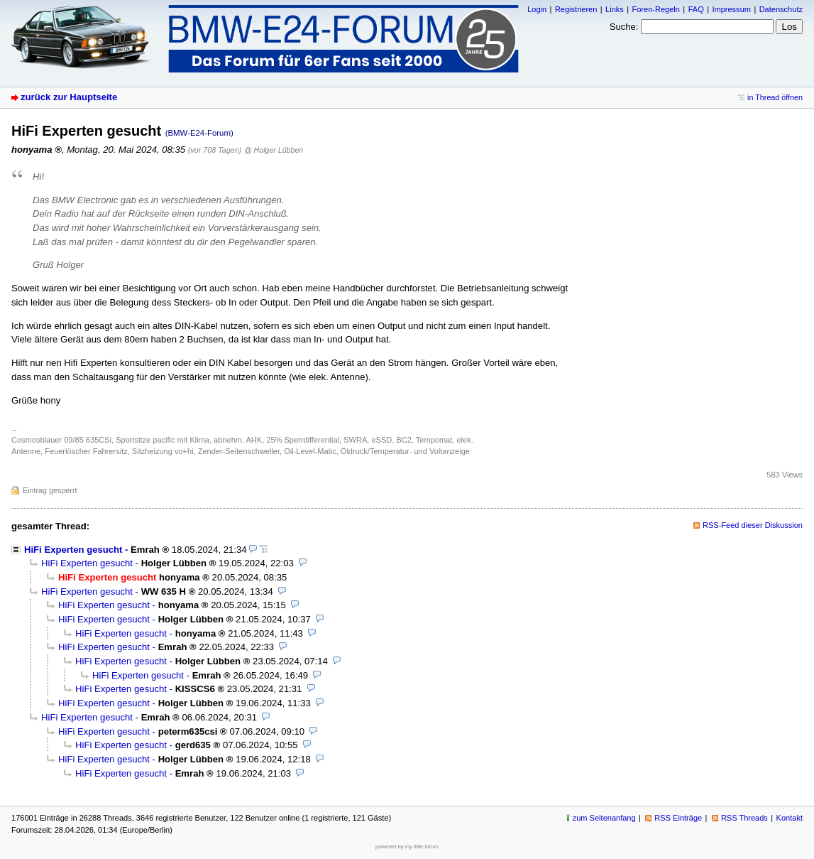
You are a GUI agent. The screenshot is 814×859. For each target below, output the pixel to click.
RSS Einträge (678, 818)
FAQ (696, 9)
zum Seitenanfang (604, 818)
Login (536, 9)
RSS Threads (744, 818)
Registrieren (576, 9)
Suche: (624, 26)
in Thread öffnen (775, 97)
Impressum (731, 9)
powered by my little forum (407, 846)
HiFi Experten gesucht (73, 549)
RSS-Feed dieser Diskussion (753, 525)
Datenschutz (781, 9)
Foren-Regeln (656, 9)
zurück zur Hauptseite (69, 97)
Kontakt (789, 818)
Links (614, 9)
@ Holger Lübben (273, 150)
